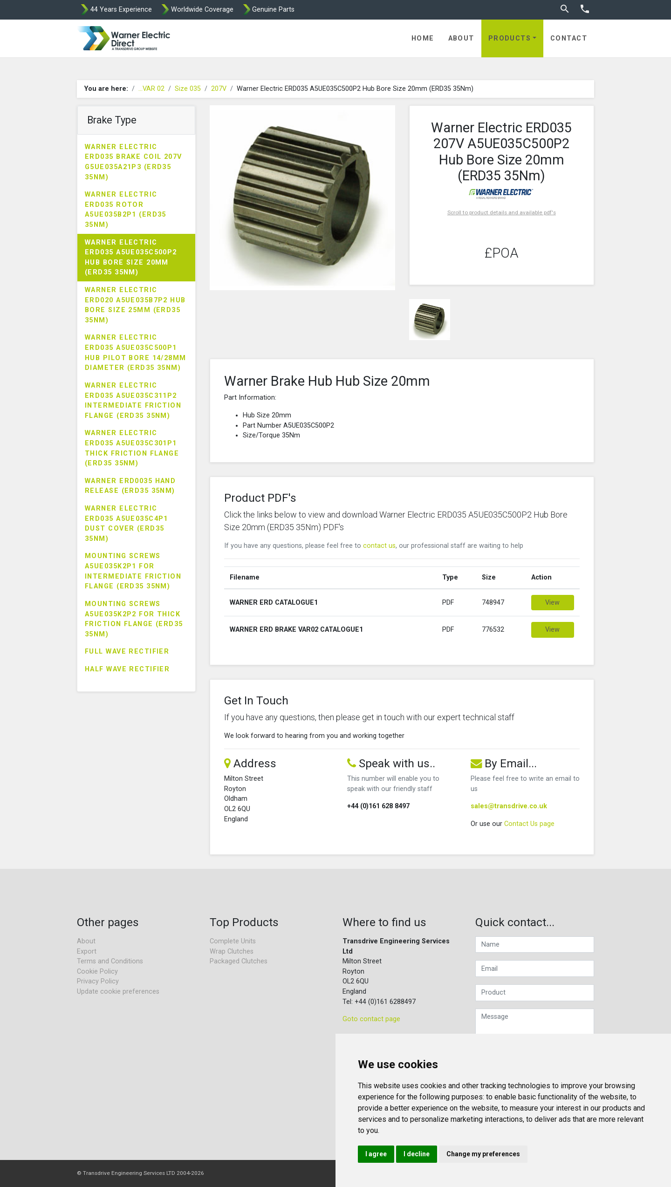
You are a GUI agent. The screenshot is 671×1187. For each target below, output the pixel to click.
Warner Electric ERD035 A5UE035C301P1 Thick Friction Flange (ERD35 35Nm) (132, 448)
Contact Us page (529, 824)
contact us (379, 546)
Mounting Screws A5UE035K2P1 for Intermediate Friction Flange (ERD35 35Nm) (133, 571)
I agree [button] (376, 1154)
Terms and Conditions (110, 961)
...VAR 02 (151, 89)
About (461, 38)
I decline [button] (417, 1154)
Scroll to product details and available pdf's (501, 212)
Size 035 (188, 89)
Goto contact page (371, 1019)
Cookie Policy (97, 972)
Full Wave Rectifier (127, 651)
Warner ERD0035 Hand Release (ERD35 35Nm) (130, 486)
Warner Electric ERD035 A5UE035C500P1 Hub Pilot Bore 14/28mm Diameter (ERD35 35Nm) (135, 353)
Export (86, 951)
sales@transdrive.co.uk (509, 806)
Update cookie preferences (118, 992)
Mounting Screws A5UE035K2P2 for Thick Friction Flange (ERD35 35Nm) (134, 619)
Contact (568, 38)
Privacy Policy (98, 981)
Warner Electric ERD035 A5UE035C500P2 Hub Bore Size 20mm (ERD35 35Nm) (131, 258)
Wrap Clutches (231, 951)
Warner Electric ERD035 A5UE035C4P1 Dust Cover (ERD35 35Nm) (126, 524)
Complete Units (233, 941)
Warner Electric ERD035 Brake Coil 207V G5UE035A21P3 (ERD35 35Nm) (133, 162)
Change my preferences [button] (483, 1154)
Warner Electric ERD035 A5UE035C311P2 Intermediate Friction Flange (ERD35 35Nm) (133, 401)
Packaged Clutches (238, 961)
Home (422, 38)
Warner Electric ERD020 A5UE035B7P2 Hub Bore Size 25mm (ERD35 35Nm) (135, 305)
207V (218, 89)
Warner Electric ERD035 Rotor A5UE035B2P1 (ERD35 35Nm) (125, 210)
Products (509, 38)
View (552, 603)
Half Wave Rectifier (127, 669)
